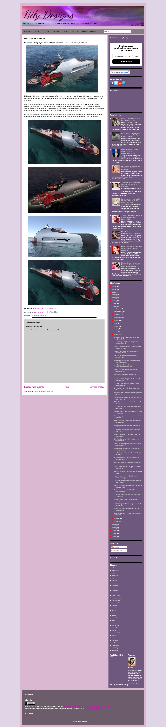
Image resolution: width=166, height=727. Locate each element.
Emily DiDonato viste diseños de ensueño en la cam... (125, 375)
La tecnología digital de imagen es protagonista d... (126, 342)
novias (114, 638)
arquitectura (116, 570)
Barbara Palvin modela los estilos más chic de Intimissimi (130, 167)
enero (116, 521)
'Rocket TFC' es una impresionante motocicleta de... (126, 352)
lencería (115, 618)
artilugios (115, 575)
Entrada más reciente (34, 387)
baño (113, 578)
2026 (114, 286)
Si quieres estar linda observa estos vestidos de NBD (126, 458)
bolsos (114, 583)
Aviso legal (28, 716)
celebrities (115, 590)
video (114, 653)
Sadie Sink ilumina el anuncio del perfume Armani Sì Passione (131, 248)
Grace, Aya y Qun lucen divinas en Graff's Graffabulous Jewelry (129, 151)
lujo (37, 315)
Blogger (90, 721)
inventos (115, 613)
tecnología (42, 315)
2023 (114, 295)
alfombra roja (116, 568)
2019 (114, 306)
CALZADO (56, 31)
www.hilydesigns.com (92, 708)
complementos (117, 598)
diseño (33, 315)
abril (116, 332)
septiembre (118, 317)
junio (116, 326)
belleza (114, 580)
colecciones (116, 595)
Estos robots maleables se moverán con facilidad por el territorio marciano (131, 135)
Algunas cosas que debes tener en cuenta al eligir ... (126, 477)
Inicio (66, 387)
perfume (115, 643)
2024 (114, 292)
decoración (116, 603)
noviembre (118, 312)
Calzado (115, 585)
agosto (116, 320)
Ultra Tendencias (50, 308)
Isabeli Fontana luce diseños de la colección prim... (126, 370)
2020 (114, 303)
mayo (116, 329)
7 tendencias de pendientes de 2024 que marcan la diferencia (130, 184)
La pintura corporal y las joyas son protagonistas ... (126, 500)
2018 (114, 525)
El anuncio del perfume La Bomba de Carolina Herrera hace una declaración (130, 264)
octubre (117, 314)
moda (114, 630)
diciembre (117, 309)
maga (114, 623)
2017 (114, 528)
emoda (114, 608)
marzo (116, 335)
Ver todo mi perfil (134, 683)
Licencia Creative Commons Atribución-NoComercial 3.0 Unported (86, 706)
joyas (114, 615)
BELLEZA (75, 31)
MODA (37, 31)
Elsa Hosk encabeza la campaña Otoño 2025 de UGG (131, 233)
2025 (114, 289)
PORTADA (27, 31)
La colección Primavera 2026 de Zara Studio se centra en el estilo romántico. (131, 200)
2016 (114, 530)
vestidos (115, 650)
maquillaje (115, 628)
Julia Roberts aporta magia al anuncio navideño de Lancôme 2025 (131, 217)
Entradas (115, 547)
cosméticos (116, 600)
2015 (114, 533)
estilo (114, 610)
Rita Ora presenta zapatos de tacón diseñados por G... (126, 356)
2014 (114, 536)
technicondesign (38, 308)
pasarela (115, 640)
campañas (115, 588)
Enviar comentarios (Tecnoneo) (44, 391)
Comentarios (116, 550)
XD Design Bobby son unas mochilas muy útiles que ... (127, 361)
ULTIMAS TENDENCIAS (90, 31)
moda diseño (116, 633)
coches (114, 593)
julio (116, 323)
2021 (114, 300)
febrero (117, 518)
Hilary (132, 667)
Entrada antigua (97, 387)
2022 (114, 298)
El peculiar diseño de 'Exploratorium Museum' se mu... (126, 389)
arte (113, 573)
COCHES (46, 31)
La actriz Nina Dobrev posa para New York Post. (130, 119)
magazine (115, 625)
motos (114, 635)
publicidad (115, 645)
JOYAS (66, 31)
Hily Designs (48, 14)
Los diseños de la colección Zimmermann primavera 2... (124, 366)
